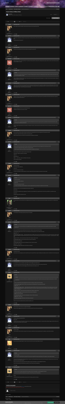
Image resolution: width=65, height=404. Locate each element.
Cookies (10, 399)
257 (9, 347)
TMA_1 (9, 198)
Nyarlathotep (9, 58)
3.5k (9, 219)
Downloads (12, 6)
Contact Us (7, 399)
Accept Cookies (50, 402)
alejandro (9, 272)
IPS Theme (6, 398)
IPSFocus (9, 398)
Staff (16, 6)
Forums (8, 6)
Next (19, 21)
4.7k (9, 44)
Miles (9, 339)
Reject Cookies (57, 402)
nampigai (9, 24)
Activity (26, 6)
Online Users (21, 6)
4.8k (9, 67)
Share (51, 14)
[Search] (50, 3)
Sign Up (56, 6)
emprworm (9, 70)
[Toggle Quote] (14, 72)
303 (9, 375)
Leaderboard (36, 6)
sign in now (23, 386)
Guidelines (31, 6)
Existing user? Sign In (52, 7)
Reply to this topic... (13, 390)
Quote (16, 45)
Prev (8, 21)
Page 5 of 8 (24, 21)
